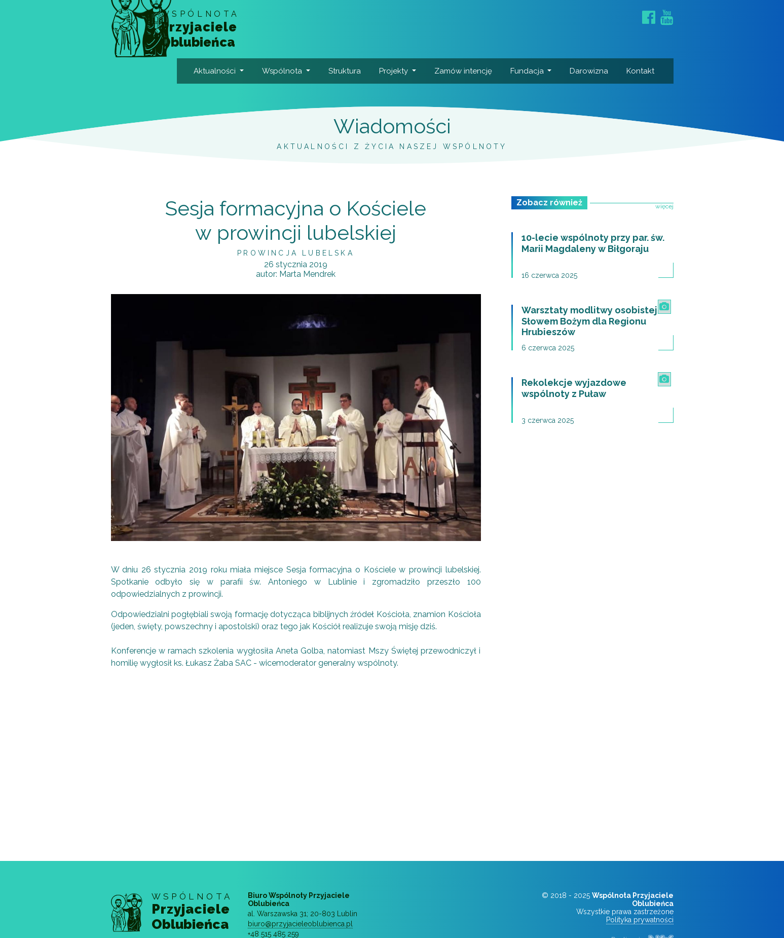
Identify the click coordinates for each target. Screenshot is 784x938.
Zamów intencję (458, 83)
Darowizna (599, 71)
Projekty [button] (403, 71)
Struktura (354, 71)
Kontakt (650, 71)
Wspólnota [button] (292, 71)
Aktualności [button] (225, 71)
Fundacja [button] (536, 71)
